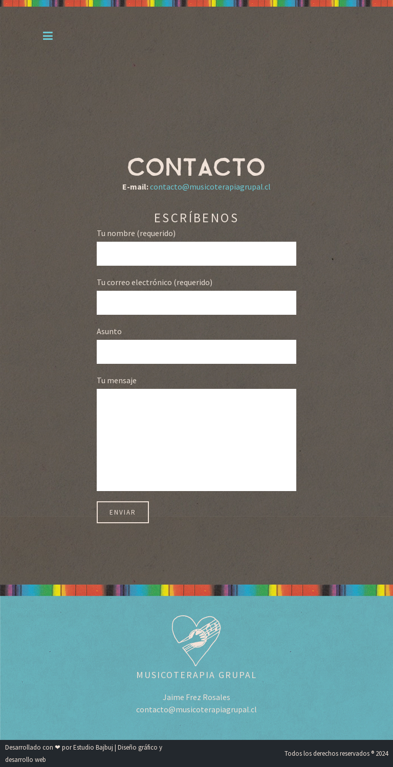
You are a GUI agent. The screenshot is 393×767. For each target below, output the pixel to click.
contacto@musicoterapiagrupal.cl (210, 186)
